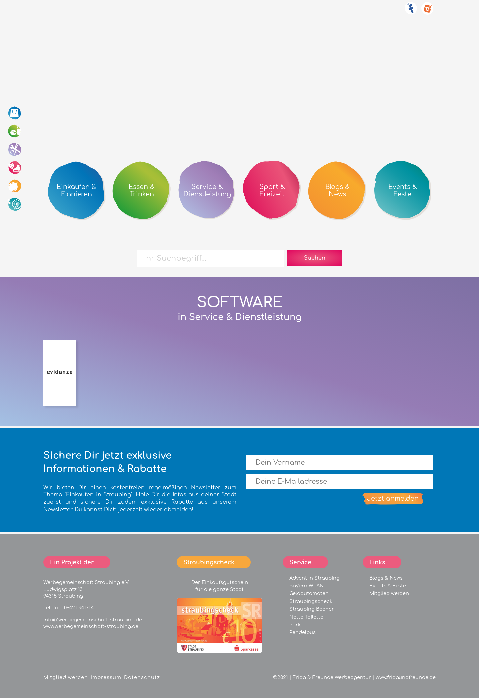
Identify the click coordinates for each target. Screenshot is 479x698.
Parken (298, 624)
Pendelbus (302, 632)
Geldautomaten (309, 593)
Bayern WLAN (306, 585)
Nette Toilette (306, 617)
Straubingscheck (310, 601)
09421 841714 (79, 607)
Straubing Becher (311, 609)
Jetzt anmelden (393, 498)
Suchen (314, 258)
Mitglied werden (389, 593)
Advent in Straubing (314, 578)
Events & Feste (387, 585)
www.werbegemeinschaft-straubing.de (90, 626)
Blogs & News (386, 578)
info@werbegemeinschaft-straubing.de (92, 619)
